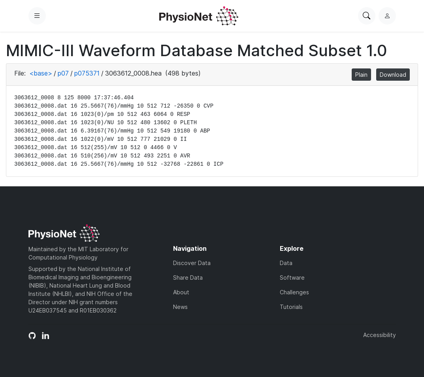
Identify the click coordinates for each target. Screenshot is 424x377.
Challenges (294, 292)
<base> (40, 73)
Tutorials (291, 306)
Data (286, 263)
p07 (63, 73)
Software (292, 277)
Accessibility (379, 335)
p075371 (87, 73)
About (181, 292)
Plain (361, 74)
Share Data (188, 277)
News (180, 306)
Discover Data (192, 263)
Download (393, 74)
